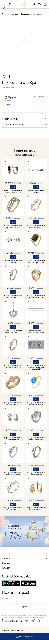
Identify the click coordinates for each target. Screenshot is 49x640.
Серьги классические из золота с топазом (13, 439)
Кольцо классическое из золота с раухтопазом (36, 261)
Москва (9, 4)
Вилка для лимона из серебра (36, 191)
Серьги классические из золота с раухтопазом (13, 191)
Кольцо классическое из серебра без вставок (13, 227)
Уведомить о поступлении (24, 637)
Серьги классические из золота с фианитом (36, 509)
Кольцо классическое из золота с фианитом (36, 227)
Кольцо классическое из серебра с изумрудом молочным (36, 368)
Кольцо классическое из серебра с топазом (13, 474)
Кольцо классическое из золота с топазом (36, 474)
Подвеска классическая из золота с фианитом (13, 332)
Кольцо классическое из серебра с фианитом (13, 367)
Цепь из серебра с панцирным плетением (36, 332)
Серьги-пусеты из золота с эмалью (13, 261)
